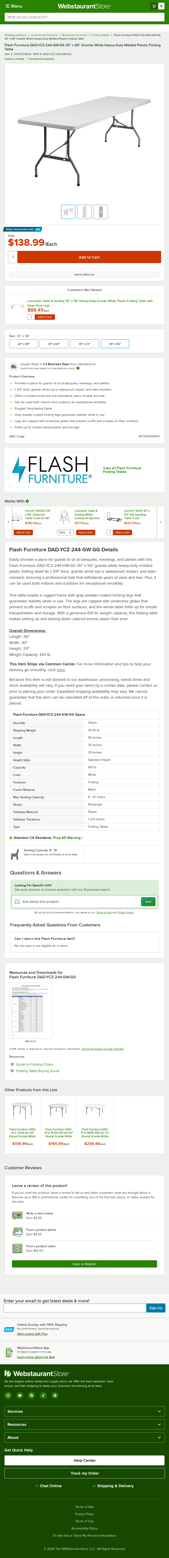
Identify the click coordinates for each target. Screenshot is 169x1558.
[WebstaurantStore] (61, 1373)
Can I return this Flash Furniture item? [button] (44, 939)
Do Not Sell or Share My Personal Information (84, 1535)
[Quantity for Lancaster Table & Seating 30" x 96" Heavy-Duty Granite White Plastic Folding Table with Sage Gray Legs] (31, 317)
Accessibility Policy (84, 1528)
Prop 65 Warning (67, 838)
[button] (68, 212)
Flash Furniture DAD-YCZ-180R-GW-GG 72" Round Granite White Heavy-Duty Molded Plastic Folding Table (95, 1133)
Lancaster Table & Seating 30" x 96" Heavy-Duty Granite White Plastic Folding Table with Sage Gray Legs (90, 303)
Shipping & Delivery (113, 1486)
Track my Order (85, 1473)
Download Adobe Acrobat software (103, 1049)
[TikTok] (43, 1395)
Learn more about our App (36, 1357)
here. (61, 670)
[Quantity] (13, 257)
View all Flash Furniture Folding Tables (122, 470)
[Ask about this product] (84, 901)
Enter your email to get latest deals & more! (46, 1301)
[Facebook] (31, 1395)
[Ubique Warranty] (30, 1013)
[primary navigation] (14, 6)
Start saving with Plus (32, 1334)
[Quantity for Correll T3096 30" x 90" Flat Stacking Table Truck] (110, 532)
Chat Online (48, 1486)
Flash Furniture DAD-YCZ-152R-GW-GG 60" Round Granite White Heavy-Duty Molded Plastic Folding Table (58, 1133)
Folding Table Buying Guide (51, 1071)
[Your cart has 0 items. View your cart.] (157, 6)
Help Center (85, 1460)
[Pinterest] (55, 1395)
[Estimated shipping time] (78, 368)
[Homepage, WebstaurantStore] (84, 6)
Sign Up (155, 1308)
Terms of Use (104, 912)
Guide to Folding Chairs (48, 1064)
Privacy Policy (126, 912)
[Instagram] (8, 1395)
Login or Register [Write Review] (85, 1264)
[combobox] (84, 17)
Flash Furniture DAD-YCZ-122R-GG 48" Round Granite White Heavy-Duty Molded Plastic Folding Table (22, 1133)
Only (11, 235)
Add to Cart (45, 317)
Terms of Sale (84, 1507)
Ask (148, 902)
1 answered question (41, 58)
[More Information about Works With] (27, 501)
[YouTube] (19, 1395)
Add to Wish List (84, 274)
